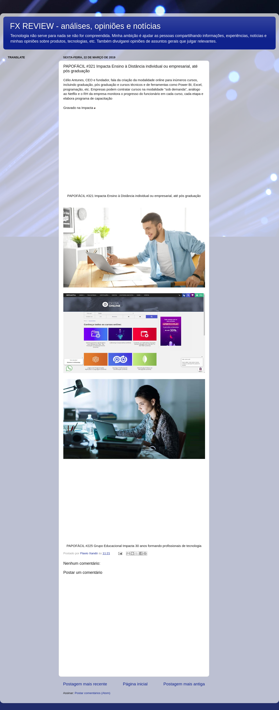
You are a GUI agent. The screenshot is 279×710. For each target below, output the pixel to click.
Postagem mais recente (85, 684)
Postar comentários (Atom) (92, 693)
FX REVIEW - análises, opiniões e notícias (85, 26)
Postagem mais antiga (184, 684)
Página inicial (135, 684)
